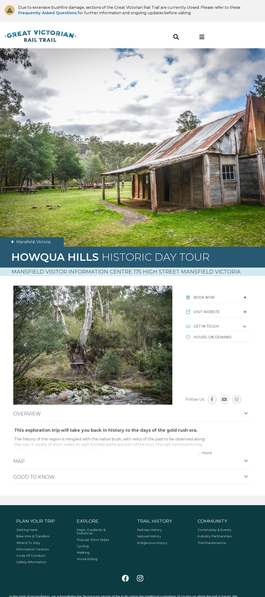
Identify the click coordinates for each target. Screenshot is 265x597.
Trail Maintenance (212, 543)
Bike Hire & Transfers (33, 536)
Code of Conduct (30, 555)
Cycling (83, 546)
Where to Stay (28, 543)
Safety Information (31, 562)
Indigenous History (152, 543)
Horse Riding (87, 559)
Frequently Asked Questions (47, 13)
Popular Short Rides (93, 540)
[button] (218, 326)
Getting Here (27, 530)
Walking (83, 552)
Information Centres (32, 549)
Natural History (149, 536)
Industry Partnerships (215, 536)
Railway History (149, 530)
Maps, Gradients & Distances (91, 531)
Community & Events (214, 530)
